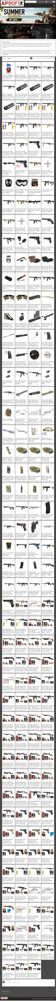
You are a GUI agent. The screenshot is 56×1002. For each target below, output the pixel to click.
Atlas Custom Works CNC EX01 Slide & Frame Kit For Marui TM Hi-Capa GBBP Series (34, 401)
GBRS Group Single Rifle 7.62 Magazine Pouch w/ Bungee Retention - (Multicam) (34, 497)
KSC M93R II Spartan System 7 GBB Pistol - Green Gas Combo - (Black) (8, 879)
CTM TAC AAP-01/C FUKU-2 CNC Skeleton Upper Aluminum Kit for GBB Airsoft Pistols (8, 440)
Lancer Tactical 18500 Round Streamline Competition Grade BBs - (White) (8, 268)
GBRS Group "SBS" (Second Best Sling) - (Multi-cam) (47, 478)
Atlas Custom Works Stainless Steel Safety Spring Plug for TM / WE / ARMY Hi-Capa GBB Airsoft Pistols (8, 344)
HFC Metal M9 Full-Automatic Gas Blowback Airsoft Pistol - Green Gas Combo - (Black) (21, 937)
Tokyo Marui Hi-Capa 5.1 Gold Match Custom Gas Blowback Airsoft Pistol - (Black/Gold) (8, 612)
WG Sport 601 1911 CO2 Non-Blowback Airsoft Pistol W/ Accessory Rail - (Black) (21, 535)
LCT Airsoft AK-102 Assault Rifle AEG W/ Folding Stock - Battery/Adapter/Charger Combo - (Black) (22, 898)
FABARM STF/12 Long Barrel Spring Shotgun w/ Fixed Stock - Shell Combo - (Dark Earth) (34, 650)
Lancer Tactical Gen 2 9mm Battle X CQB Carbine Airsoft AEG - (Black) (8, 249)
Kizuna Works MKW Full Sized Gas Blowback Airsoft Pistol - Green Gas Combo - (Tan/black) (34, 841)
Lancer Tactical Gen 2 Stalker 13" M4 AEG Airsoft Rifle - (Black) (21, 516)
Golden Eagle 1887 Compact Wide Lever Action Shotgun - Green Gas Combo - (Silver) (34, 669)
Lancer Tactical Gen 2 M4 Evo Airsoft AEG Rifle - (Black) (21, 592)
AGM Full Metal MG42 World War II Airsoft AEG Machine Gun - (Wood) (47, 153)
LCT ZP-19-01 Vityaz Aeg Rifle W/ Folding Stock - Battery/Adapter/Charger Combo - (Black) (8, 956)
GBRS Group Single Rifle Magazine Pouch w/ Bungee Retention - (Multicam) (21, 478)
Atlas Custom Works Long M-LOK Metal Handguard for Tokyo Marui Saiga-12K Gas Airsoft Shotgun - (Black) (21, 363)
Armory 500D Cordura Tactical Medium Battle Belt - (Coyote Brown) (8, 306)
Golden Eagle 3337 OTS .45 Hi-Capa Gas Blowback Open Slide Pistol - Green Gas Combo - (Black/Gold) (8, 688)
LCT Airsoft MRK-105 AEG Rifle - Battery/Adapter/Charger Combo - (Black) (48, 956)
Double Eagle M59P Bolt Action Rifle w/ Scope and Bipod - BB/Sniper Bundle (21, 631)
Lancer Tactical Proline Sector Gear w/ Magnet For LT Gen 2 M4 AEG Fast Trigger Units (35, 363)
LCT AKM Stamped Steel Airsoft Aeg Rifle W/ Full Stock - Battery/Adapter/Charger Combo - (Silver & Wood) (8, 975)
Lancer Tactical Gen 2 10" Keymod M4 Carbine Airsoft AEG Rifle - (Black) (8, 593)
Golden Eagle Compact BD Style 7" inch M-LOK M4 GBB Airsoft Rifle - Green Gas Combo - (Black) (48, 707)
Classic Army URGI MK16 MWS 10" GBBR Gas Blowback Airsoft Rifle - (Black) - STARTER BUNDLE (21, 115)
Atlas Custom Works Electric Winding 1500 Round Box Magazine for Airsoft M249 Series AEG (21, 325)
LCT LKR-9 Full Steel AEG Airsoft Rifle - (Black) (21, 382)
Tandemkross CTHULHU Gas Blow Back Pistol (34, 554)
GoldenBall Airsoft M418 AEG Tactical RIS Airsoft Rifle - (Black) (8, 573)
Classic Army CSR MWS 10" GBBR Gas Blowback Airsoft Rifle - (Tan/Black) (21, 77)
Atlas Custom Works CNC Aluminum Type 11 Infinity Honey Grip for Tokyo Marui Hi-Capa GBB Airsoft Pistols (47, 344)
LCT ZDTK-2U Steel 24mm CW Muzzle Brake (47, 382)
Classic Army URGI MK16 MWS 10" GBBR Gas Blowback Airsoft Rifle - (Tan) (21, 153)
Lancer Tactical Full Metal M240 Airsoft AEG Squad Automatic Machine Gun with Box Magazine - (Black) (48, 535)
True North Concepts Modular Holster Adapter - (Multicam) (7, 459)
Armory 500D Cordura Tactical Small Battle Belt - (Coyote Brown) (21, 306)
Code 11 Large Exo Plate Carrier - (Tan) (7, 420)
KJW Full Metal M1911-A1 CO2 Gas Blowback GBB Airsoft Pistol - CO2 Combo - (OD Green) (8, 860)
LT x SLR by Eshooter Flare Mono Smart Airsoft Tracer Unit (34, 96)
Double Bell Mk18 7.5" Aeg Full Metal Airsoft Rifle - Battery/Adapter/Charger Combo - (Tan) (35, 612)
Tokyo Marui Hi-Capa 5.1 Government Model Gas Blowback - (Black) (34, 249)
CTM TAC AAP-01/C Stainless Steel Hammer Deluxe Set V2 (22, 420)
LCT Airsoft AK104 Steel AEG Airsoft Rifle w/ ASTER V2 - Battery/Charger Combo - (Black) (22, 956)
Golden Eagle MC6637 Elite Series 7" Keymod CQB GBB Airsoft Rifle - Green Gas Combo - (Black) (34, 803)
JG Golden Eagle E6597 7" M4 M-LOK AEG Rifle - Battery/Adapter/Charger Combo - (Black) (35, 898)
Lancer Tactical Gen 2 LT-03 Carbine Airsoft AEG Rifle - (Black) (47, 210)
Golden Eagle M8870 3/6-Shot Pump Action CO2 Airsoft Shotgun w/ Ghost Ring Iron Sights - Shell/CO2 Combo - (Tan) (8, 745)
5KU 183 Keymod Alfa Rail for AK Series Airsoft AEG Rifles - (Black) (34, 306)
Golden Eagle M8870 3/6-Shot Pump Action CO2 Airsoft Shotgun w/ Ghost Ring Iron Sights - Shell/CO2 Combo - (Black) (47, 726)
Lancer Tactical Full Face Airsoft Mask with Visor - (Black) (8, 191)
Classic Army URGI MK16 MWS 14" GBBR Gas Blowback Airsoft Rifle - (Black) (8, 153)
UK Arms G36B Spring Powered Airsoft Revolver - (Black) (47, 229)
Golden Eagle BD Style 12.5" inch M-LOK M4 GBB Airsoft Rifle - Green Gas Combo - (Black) (8, 707)
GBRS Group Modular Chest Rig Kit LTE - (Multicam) (34, 440)
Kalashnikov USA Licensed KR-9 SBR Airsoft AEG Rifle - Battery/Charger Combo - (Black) (7, 822)
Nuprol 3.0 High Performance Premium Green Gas (47, 172)
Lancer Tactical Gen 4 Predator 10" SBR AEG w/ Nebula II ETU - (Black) (35, 287)
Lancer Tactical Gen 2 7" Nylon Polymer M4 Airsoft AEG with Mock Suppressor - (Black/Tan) (48, 554)
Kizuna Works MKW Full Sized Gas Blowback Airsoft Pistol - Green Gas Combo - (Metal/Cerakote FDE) (8, 841)
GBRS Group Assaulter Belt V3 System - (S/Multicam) (35, 478)
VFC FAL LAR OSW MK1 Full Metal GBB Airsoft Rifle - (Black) (8, 535)
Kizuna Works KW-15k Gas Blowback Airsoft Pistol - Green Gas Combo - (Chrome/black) (21, 822)
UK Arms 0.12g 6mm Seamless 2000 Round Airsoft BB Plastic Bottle (8, 77)
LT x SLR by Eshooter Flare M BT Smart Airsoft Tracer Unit (47, 96)
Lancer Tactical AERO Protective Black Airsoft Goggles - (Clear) (21, 191)
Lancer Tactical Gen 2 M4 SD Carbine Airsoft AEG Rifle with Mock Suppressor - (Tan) (34, 172)
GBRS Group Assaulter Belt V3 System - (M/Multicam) (22, 459)
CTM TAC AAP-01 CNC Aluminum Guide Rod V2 (21, 440)
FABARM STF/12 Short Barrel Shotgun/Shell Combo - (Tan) (47, 650)
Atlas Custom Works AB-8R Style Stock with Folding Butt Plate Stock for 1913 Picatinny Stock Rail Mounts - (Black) (21, 268)
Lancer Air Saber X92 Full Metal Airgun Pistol (21, 172)
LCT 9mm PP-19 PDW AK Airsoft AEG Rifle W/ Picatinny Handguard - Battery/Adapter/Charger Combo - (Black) (8, 898)
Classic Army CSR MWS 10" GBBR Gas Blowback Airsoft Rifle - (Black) (34, 77)
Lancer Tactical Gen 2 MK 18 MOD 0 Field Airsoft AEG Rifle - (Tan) (21, 210)
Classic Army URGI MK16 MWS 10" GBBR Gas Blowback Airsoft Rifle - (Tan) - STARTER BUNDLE (34, 115)
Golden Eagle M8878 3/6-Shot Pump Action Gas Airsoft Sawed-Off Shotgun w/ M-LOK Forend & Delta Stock (8, 516)
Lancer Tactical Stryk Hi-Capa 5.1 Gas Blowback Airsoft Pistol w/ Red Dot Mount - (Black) (47, 249)
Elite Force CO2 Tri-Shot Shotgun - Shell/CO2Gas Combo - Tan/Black (35, 631)
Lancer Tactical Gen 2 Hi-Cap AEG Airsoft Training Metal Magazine (47, 516)
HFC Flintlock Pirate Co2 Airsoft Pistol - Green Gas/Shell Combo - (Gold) (7, 917)
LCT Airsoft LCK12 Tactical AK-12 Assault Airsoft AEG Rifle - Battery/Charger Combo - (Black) (35, 956)
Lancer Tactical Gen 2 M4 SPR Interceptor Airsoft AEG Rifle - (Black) (34, 593)
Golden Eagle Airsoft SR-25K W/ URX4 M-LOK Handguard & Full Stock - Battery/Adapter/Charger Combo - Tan (22, 688)
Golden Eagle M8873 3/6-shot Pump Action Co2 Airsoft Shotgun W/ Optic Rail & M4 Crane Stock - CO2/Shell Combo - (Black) (34, 745)
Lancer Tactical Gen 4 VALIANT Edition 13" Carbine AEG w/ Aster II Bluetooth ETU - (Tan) (47, 134)
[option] (28, 16)
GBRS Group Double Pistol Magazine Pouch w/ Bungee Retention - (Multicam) (8, 478)
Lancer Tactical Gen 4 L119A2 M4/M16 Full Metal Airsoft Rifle (8, 210)
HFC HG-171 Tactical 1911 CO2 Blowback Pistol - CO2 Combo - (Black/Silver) (8, 937)
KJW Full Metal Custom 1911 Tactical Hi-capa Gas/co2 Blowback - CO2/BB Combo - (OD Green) (47, 841)
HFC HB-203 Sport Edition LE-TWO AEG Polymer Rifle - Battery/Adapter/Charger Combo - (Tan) (48, 917)
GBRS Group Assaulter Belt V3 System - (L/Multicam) (35, 459)
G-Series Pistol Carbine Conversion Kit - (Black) (7, 172)
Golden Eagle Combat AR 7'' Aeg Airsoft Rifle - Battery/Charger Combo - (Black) (35, 707)
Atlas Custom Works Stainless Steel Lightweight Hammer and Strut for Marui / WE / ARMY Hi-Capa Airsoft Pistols (34, 344)
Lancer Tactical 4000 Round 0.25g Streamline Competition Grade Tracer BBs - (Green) (7, 554)
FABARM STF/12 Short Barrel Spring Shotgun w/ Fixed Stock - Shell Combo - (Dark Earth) (21, 669)
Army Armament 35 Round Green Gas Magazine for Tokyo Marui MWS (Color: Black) (21, 229)
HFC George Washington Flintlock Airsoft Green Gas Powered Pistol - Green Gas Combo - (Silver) (21, 917)
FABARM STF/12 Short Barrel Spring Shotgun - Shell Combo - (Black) (8, 669)
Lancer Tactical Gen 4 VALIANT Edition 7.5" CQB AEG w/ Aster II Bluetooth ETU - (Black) (34, 134)
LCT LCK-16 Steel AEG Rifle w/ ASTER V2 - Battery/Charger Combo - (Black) (35, 975)
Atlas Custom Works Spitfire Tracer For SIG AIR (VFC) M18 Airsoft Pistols (35, 268)
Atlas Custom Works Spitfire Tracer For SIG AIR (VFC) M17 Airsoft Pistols (48, 268)
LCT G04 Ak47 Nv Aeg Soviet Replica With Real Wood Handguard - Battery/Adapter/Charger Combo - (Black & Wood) (22, 975)
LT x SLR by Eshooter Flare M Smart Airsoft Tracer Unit (8, 115)
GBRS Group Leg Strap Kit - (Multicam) (47, 439)
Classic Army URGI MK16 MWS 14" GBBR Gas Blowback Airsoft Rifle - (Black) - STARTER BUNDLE (47, 115)
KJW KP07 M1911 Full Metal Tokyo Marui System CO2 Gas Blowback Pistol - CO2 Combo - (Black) (21, 860)
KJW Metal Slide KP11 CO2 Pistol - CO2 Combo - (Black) (34, 860)
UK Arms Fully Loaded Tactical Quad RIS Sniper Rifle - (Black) (48, 592)
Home (24, 26)
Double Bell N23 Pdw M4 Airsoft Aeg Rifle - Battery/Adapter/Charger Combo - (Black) (48, 612)
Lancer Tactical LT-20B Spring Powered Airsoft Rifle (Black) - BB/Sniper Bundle (48, 879)
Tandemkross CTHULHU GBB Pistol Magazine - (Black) (34, 573)
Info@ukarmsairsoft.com (6, 992)
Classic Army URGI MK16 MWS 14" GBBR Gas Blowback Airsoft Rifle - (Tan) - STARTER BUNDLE (8, 134)
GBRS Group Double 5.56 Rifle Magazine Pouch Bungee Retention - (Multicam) (8, 497)
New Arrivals (30, 26)
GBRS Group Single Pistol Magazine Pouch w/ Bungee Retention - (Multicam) (22, 497)
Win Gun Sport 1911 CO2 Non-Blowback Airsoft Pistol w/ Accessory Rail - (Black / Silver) (34, 153)
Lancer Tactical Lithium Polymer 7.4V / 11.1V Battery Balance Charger (22, 249)
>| (44, 58)
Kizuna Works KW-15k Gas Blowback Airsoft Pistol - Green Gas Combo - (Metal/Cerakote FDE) (34, 822)
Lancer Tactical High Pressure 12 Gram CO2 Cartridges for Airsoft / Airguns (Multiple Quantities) (35, 191)
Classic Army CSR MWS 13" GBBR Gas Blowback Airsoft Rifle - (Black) (8, 96)
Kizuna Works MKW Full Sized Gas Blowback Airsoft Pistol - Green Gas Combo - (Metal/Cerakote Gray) (21, 841)
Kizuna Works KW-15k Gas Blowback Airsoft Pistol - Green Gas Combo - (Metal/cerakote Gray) (47, 822)
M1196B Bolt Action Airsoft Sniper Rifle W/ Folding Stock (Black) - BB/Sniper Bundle (48, 937)
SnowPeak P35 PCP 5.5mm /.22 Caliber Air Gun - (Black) (34, 516)
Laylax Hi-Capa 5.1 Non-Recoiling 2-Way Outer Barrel (47, 325)
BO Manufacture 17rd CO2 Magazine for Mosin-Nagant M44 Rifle (8, 325)
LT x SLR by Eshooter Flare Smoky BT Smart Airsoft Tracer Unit (21, 96)
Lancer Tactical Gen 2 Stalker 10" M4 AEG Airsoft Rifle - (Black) (34, 229)
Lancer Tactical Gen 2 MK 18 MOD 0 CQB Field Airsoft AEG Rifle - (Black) (48, 287)
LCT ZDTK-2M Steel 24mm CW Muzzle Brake (7, 382)
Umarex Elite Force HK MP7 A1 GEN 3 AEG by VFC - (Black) (48, 497)
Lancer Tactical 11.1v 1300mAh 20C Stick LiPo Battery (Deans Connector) (21, 287)
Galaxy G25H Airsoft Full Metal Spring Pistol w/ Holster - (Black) (34, 535)
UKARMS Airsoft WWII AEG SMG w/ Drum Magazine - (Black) (47, 573)
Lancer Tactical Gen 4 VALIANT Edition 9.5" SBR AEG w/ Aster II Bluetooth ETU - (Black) (21, 134)
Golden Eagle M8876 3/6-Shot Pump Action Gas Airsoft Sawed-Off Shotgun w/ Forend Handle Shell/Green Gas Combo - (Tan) (8, 803)
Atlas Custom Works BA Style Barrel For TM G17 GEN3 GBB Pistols (21, 401)
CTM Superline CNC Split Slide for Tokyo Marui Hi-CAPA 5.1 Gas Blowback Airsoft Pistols (48, 421)
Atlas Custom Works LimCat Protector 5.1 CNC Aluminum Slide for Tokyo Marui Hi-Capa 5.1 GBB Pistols (21, 344)
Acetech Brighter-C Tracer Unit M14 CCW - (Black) (8, 287)
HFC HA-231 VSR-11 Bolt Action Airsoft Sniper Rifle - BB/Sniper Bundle (34, 917)
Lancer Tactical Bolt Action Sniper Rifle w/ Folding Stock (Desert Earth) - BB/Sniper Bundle (34, 879)
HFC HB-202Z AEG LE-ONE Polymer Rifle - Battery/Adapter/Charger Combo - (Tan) (22, 612)
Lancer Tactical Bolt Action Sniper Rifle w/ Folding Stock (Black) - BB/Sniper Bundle (21, 879)
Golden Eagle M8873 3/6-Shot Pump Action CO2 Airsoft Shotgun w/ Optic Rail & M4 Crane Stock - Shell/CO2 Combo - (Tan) (47, 745)
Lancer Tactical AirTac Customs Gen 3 (47, 190)
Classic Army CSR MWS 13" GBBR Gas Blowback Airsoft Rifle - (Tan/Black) (48, 77)
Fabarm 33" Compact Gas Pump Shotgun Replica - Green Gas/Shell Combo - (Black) (47, 631)
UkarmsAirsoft (12, 3)
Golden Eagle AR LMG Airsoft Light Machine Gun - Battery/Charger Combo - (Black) (47, 688)
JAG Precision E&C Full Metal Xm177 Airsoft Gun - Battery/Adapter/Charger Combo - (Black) (48, 898)
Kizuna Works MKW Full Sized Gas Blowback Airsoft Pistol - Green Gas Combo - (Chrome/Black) (34, 937)
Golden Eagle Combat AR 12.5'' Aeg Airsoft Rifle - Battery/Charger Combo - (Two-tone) (22, 707)
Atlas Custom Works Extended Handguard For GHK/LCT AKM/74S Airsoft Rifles (48, 401)
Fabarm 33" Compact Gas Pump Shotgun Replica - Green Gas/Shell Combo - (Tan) (21, 650)
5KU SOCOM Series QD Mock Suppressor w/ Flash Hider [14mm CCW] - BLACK (34, 325)
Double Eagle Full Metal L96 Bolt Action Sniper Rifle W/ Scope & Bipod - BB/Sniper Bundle (8, 631)
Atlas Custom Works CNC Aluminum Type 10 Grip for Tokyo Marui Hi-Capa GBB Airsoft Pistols (7, 363)
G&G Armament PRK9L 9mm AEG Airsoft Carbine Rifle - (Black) (8, 401)
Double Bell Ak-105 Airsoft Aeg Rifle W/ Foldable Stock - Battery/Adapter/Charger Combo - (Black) (48, 803)
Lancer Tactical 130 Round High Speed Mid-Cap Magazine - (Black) (21, 573)
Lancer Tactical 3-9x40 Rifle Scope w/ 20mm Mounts (34, 210)
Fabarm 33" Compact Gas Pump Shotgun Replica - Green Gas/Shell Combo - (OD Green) (8, 650)
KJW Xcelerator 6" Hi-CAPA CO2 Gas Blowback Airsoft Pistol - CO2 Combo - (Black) (47, 860)
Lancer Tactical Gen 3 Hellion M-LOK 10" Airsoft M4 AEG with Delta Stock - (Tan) (8, 229)
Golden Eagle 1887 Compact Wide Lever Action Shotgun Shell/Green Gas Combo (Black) (47, 669)
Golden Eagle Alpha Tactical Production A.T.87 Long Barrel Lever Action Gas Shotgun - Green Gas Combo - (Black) (34, 688)
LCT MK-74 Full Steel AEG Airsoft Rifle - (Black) (34, 382)
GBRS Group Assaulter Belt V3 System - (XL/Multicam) (48, 459)
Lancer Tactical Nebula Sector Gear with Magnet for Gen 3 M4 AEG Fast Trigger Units (48, 363)
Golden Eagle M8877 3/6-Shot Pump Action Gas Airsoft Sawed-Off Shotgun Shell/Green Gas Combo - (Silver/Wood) (21, 803)
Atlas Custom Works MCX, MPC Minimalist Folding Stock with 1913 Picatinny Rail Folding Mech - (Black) (22, 554)
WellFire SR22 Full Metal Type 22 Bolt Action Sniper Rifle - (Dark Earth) (47, 306)
